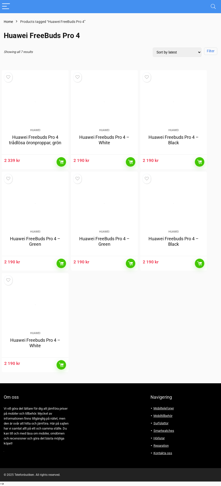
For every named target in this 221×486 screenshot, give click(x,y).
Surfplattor (160, 423)
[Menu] (6, 6)
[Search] (213, 6)
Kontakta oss (162, 453)
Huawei (35, 130)
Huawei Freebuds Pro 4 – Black (173, 140)
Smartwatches (163, 431)
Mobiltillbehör (162, 416)
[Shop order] (177, 52)
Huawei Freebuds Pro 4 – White (104, 140)
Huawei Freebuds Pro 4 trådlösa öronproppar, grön (35, 140)
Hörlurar (159, 438)
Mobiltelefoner (163, 408)
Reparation (161, 445)
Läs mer (61, 162)
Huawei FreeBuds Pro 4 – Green (35, 241)
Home (8, 22)
